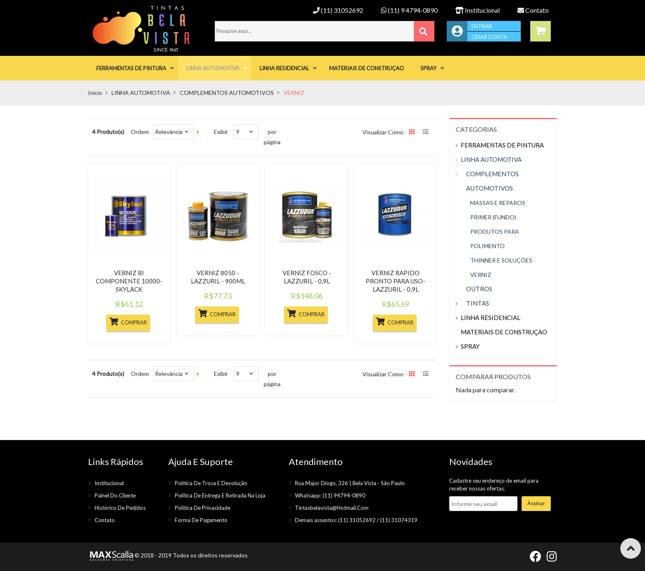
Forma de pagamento (201, 520)
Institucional (477, 10)
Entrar (481, 26)
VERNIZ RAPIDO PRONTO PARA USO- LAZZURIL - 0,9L (395, 281)
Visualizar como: (383, 132)
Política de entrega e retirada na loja (220, 495)
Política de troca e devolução (211, 483)
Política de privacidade (202, 507)
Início (95, 92)
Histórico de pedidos (120, 507)
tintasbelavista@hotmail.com (332, 507)
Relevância (169, 131)
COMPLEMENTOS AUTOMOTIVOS (227, 92)
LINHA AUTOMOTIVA (140, 92)
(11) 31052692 (338, 10)
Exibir (221, 131)
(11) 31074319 (399, 520)
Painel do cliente (115, 495)
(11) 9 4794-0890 (409, 10)
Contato (533, 10)
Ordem (140, 131)
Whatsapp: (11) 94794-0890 (330, 495)
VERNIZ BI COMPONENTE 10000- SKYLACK (129, 281)
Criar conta (489, 37)
